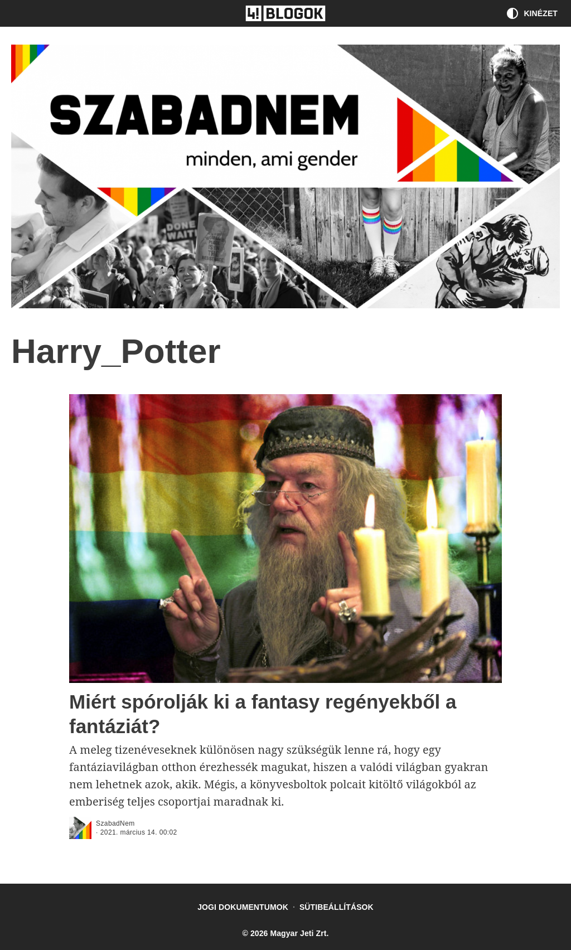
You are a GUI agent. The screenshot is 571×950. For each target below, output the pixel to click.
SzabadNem (115, 823)
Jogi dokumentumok (242, 907)
